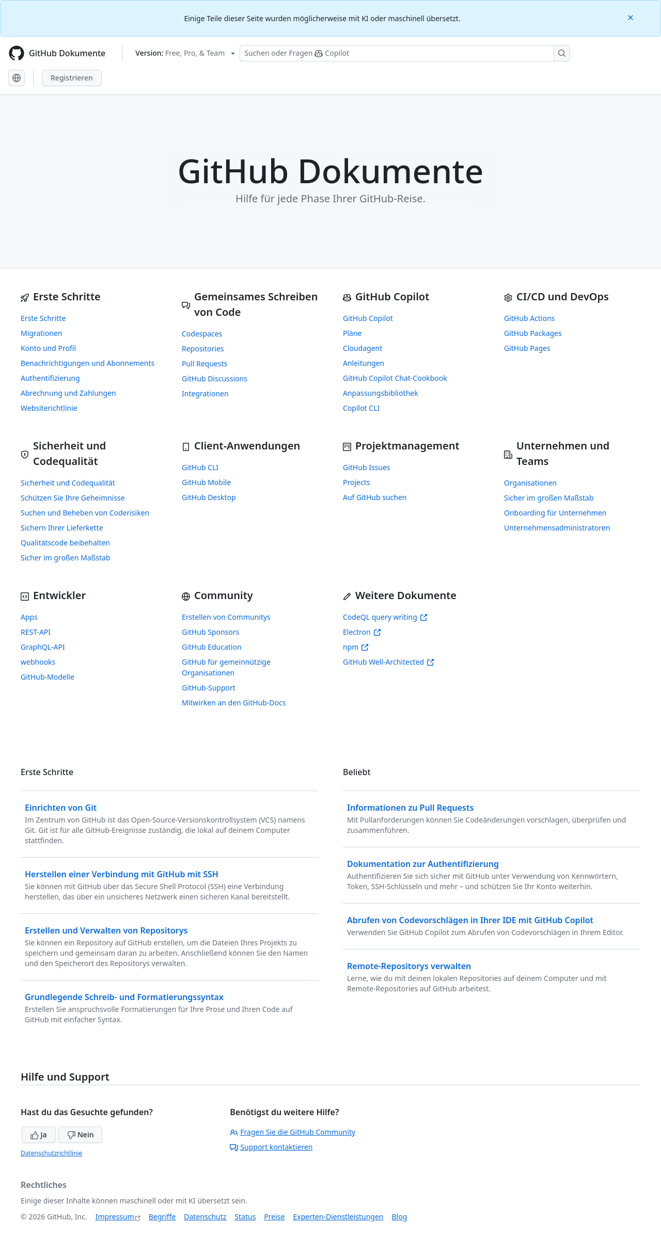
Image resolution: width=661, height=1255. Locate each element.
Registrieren (72, 78)
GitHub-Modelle (47, 677)
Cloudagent (362, 348)
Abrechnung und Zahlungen (68, 393)
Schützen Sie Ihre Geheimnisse (73, 498)
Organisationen (530, 483)
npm (356, 647)
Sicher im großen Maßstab (66, 557)
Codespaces (202, 334)
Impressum (115, 1216)
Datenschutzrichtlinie (51, 1153)
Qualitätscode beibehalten (65, 543)
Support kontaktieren (271, 1147)
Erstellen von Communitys (226, 617)
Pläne (352, 333)
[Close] (631, 17)
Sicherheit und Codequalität (68, 483)
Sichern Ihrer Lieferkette (62, 528)
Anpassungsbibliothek (380, 393)
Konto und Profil (48, 348)
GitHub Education (212, 647)
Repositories (203, 348)
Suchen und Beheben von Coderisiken (85, 513)
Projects (356, 482)
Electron (362, 632)
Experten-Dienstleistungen (338, 1216)
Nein (80, 1134)
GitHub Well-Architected (388, 662)
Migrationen (41, 333)
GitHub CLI (200, 467)
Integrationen (205, 393)
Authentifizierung (50, 378)
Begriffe (162, 1216)
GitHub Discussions (214, 378)
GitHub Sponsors (210, 632)
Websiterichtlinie (49, 408)
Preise (274, 1216)
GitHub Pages (527, 348)
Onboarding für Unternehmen (555, 513)
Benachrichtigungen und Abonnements (87, 363)
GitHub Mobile (206, 482)
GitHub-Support (208, 688)
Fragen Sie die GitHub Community (292, 1132)
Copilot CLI (361, 408)
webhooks (38, 662)
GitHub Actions (529, 318)
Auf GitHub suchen (374, 497)
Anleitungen (363, 363)
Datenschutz (205, 1216)
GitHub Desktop (209, 497)
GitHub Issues (366, 467)
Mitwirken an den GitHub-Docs (234, 702)
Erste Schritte (43, 318)
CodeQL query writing (385, 617)
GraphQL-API (43, 647)
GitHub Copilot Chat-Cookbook (395, 378)
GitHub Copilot (368, 318)
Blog (399, 1216)
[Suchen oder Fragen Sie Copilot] (405, 53)
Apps (29, 617)
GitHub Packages (533, 333)
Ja (38, 1134)
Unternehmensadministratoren (557, 528)
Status (245, 1216)
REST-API (36, 632)
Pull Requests (204, 363)
